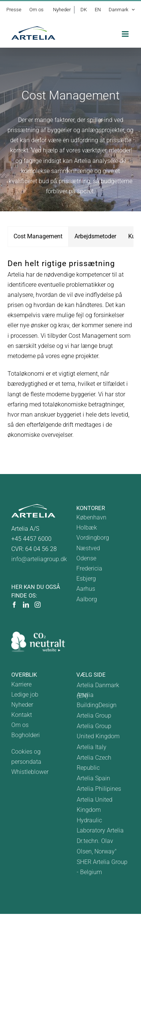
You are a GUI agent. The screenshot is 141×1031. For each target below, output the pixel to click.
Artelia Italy (91, 747)
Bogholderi (25, 735)
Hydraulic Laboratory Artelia (100, 825)
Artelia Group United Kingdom (98, 731)
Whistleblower (30, 771)
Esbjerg (86, 578)
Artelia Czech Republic (94, 762)
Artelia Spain (93, 778)
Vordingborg (92, 537)
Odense (86, 558)
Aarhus (85, 588)
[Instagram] (38, 605)
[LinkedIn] (26, 605)
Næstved (88, 548)
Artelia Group (94, 715)
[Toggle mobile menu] (126, 34)
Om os (20, 724)
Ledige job (24, 694)
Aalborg (86, 599)
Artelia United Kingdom (94, 804)
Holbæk (86, 527)
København (91, 517)
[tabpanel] (70, 353)
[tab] (38, 236)
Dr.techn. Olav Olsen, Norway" (97, 846)
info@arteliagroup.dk (39, 559)
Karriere (21, 684)
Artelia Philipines (99, 788)
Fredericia (89, 568)
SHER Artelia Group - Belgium (102, 867)
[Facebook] (14, 605)
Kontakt (21, 714)
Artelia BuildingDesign (97, 700)
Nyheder (22, 704)
